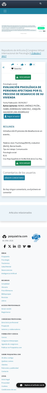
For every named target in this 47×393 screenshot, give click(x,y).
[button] (14, 64)
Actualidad (5, 284)
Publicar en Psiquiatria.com (12, 347)
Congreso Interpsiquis (10, 341)
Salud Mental (6, 266)
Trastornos (6, 263)
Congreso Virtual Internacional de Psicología (23, 52)
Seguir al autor (12, 116)
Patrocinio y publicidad (10, 368)
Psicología (5, 260)
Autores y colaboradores (11, 329)
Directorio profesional (10, 322)
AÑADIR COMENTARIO (14, 178)
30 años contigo (7, 358)
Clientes (5, 365)
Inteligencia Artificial (9, 273)
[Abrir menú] (5, 11)
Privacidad (5, 383)
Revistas (5, 297)
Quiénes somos (7, 361)
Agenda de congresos (10, 344)
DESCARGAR (23, 77)
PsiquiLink (5, 326)
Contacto (5, 371)
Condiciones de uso (9, 389)
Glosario (5, 287)
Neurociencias (7, 270)
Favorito (16, 68)
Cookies (5, 386)
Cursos (4, 337)
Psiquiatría (5, 256)
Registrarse (6, 312)
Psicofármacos (7, 290)
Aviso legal (6, 379)
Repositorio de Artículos (14, 50)
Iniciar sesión (6, 309)
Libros (4, 301)
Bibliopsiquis (6, 294)
